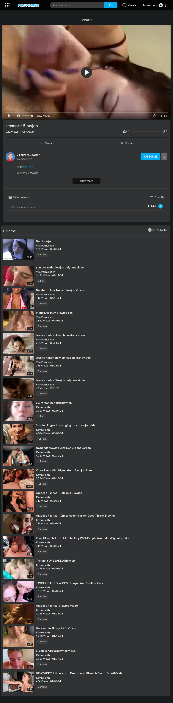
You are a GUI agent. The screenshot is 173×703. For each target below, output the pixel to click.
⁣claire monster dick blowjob (54, 402)
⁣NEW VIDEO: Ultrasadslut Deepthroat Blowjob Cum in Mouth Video (80, 673)
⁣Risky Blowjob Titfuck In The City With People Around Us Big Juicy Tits (82, 537)
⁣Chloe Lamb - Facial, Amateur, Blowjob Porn (64, 470)
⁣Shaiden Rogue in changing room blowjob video (66, 424)
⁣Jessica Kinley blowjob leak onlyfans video (63, 357)
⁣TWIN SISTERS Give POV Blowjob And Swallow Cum (69, 582)
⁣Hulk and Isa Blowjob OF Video (56, 627)
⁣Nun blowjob (44, 240)
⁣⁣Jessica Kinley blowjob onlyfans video (60, 334)
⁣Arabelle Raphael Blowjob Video (57, 605)
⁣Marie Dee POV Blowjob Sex (54, 312)
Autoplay (162, 229)
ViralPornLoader (28, 154)
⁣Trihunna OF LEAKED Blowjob (55, 560)
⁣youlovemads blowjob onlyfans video (60, 267)
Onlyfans (42, 303)
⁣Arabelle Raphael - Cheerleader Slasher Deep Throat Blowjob (76, 515)
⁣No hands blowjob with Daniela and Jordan (63, 447)
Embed (127, 143)
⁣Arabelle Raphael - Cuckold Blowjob (59, 492)
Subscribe (149, 156)
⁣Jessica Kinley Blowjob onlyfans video (60, 379)
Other (41, 280)
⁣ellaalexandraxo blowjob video (56, 650)
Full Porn (28, 166)
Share (46, 143)
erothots (86, 19)
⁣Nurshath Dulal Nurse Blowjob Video (60, 289)
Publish (155, 206)
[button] (154, 5)
